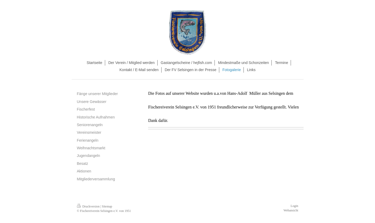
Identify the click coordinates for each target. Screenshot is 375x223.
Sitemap (107, 206)
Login (294, 206)
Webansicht (291, 210)
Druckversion (88, 206)
